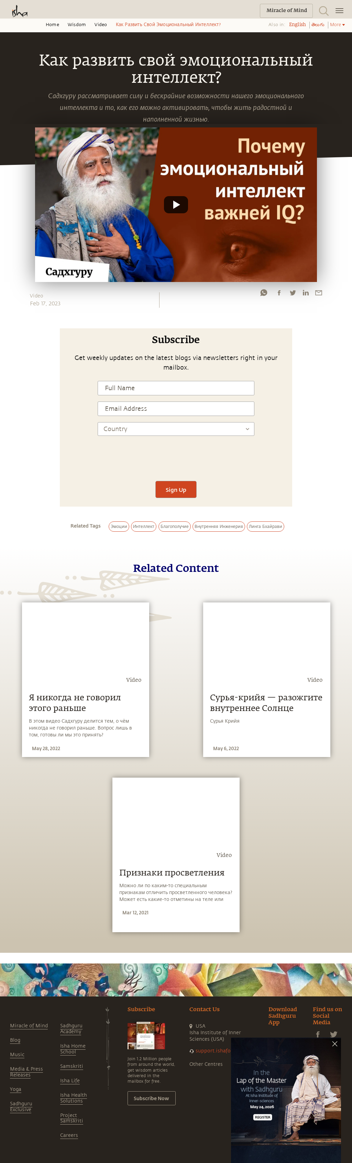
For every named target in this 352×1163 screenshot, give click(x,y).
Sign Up (176, 489)
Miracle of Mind (29, 1025)
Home (52, 24)
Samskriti (71, 1066)
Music (17, 1054)
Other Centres (206, 1064)
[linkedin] (305, 294)
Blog (15, 1040)
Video (101, 24)
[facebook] (279, 294)
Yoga (15, 1089)
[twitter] (292, 294)
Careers (69, 1135)
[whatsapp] (264, 294)
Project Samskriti (71, 1118)
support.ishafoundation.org (229, 1050)
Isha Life (70, 1080)
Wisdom (77, 24)
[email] (318, 294)
